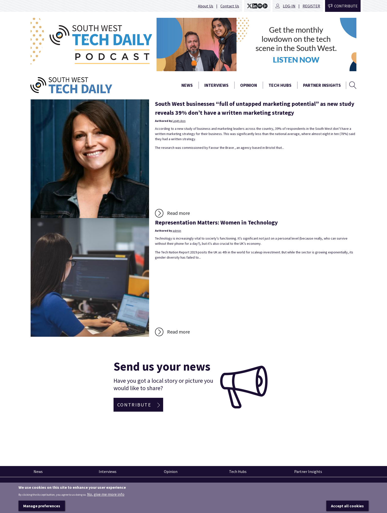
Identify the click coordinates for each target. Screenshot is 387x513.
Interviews (216, 85)
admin (177, 230)
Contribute (346, 5)
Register (311, 5)
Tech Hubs (280, 85)
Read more (178, 213)
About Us (205, 5)
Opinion (248, 85)
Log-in (289, 5)
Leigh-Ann (179, 121)
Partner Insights (322, 85)
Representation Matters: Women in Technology (216, 222)
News (187, 85)
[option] (193, 44)
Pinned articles (44, 486)
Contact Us (229, 5)
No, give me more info (105, 502)
